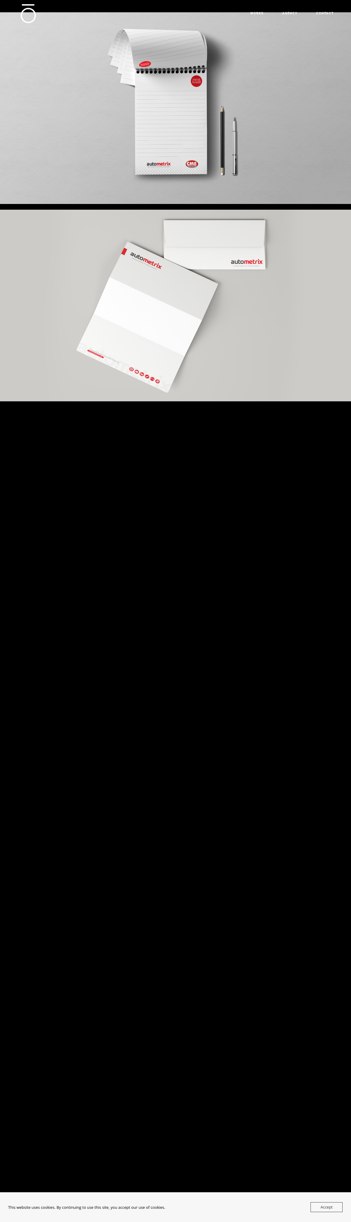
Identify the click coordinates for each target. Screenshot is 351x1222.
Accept (326, 1207)
